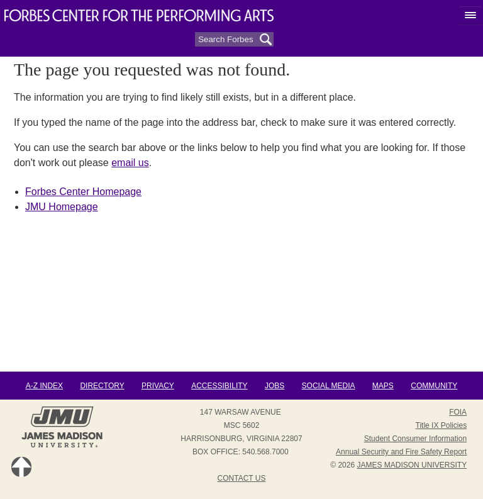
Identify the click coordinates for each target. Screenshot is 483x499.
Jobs (274, 385)
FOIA (458, 412)
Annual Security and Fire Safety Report (401, 451)
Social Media (328, 385)
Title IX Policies (441, 425)
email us (130, 162)
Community (434, 385)
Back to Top (21, 467)
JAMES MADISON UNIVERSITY (412, 465)
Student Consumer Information (415, 438)
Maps (383, 385)
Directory (102, 385)
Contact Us (242, 478)
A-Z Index (44, 385)
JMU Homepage (61, 206)
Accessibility (219, 385)
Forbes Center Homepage (83, 191)
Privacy (158, 385)
